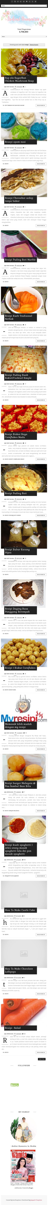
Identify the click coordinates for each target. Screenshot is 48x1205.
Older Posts (42, 1059)
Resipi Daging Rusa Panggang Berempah (17, 610)
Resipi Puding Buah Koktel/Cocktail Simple (18, 376)
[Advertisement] (24, 1098)
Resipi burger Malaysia (11, 810)
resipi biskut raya (9, 690)
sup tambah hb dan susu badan (13, 105)
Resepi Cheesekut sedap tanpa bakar (19, 199)
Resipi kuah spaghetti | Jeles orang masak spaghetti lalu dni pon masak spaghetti (19, 849)
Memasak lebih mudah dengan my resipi (18, 726)
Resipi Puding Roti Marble (20, 259)
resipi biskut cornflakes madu (13, 459)
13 (25, 558)
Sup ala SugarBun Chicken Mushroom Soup (19, 79)
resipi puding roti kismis (12, 515)
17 (25, 384)
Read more (41, 105)
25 (25, 673)
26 (24, 1034)
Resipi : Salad (13, 1027)
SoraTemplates (17, 1200)
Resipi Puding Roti (16, 493)
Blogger (31, 1188)
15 (26, 733)
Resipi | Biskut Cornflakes (20, 667)
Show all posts (34, 45)
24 (25, 443)
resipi (6, 163)
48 (24, 860)
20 (25, 324)
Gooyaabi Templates (36, 1200)
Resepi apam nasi (15, 141)
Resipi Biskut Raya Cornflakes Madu (16, 436)
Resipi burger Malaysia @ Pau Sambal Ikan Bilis (20, 785)
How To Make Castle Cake (20, 910)
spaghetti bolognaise (11, 876)
